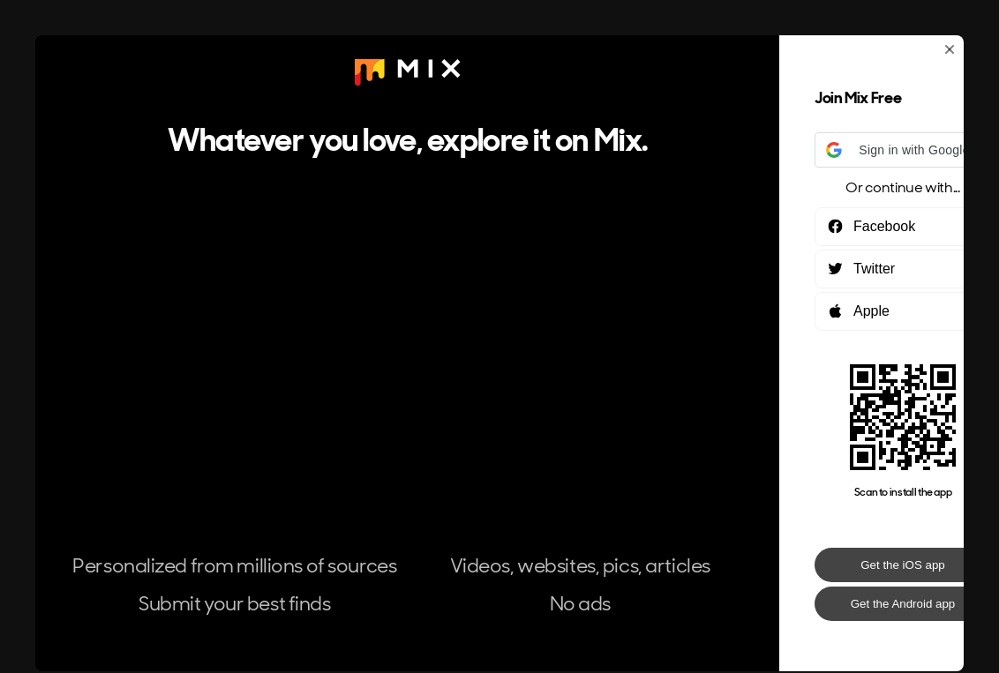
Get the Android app (903, 603)
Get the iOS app (902, 565)
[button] (903, 150)
